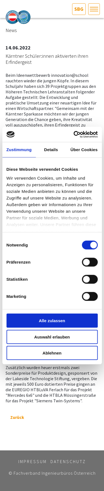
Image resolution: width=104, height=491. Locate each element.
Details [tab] (51, 149)
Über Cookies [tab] (84, 149)
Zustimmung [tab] (19, 149)
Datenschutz (68, 461)
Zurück (15, 417)
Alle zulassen (52, 320)
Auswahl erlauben (52, 336)
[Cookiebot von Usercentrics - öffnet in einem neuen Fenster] (74, 134)
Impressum (32, 461)
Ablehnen (51, 353)
